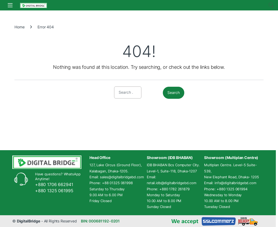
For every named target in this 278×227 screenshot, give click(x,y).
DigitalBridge (28, 221)
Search (271, 5)
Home (19, 27)
